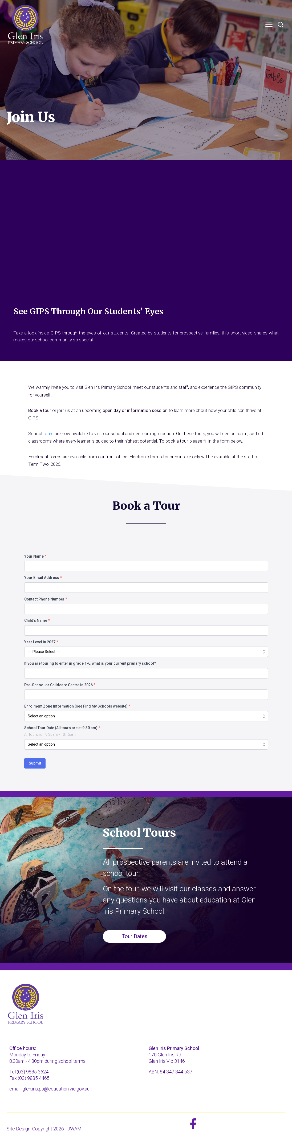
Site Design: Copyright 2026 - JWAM (44, 1128)
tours (48, 433)
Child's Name (37, 620)
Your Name (35, 556)
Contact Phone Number (45, 599)
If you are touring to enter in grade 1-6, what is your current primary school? (90, 663)
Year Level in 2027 (41, 642)
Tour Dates (134, 936)
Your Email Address (43, 577)
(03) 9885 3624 (32, 1071)
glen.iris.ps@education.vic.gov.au (56, 1089)
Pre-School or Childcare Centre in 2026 (59, 685)
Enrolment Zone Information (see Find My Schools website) (77, 706)
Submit (35, 763)
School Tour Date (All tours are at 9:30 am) (62, 728)
